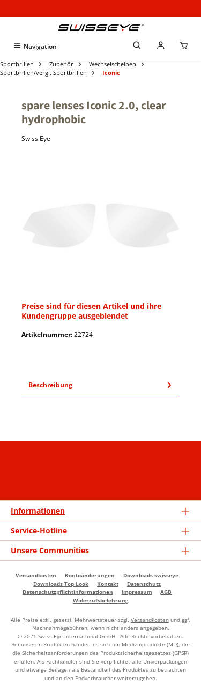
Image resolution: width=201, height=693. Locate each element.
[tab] (100, 385)
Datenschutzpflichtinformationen (68, 592)
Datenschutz (144, 583)
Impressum (137, 592)
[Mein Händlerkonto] (161, 46)
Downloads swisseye (150, 575)
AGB (166, 592)
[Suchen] (137, 46)
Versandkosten (36, 575)
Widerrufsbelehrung (101, 600)
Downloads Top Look (60, 583)
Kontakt (107, 583)
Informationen (38, 511)
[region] (100, 225)
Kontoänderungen (90, 575)
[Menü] (34, 46)
